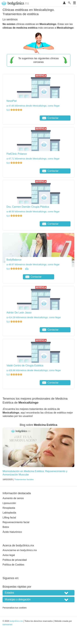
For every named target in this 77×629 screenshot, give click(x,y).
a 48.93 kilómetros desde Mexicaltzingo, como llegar (33, 211)
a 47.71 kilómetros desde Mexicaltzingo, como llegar (33, 158)
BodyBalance (14, 259)
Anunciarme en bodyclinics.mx (20, 550)
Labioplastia (9, 512)
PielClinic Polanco (17, 153)
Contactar (50, 118)
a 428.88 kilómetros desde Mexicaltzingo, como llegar (34, 370)
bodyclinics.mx (16, 621)
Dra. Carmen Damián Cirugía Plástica (28, 206)
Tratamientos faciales (23, 479)
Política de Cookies (13, 564)
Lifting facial (9, 517)
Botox (6, 527)
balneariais (7, 624)
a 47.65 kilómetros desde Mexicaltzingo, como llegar (33, 105)
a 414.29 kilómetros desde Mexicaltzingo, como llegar (34, 317)
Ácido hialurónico (12, 532)
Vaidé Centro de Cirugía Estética (25, 365)
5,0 (15, 110)
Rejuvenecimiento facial (16, 522)
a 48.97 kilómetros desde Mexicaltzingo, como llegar (33, 264)
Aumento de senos (13, 498)
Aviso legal (9, 555)
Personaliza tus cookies (15, 607)
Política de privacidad (15, 560)
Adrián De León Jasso (19, 312)
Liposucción (9, 503)
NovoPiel (12, 101)
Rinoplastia (9, 508)
